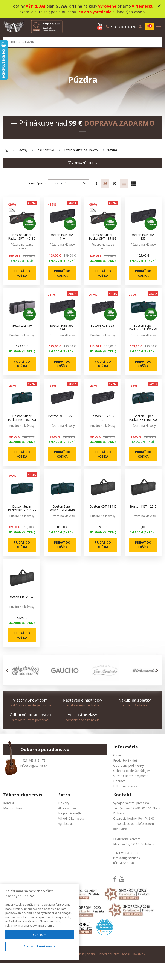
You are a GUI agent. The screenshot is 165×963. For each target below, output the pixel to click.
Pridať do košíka (22, 273)
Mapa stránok (13, 808)
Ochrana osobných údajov (131, 771)
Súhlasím (39, 941)
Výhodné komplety (71, 818)
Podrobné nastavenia (39, 952)
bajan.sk (139, 954)
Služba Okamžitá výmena (130, 776)
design (92, 954)
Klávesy (22, 150)
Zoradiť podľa (36, 183)
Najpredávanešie (70, 813)
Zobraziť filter (82, 163)
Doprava (119, 781)
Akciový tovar (67, 808)
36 (105, 183)
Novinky (63, 803)
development (109, 954)
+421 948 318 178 (33, 760)
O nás (117, 755)
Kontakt (8, 803)
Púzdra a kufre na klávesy (80, 150)
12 (95, 183)
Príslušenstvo (45, 150)
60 (114, 183)
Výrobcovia (65, 824)
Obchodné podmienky (128, 765)
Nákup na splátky (125, 786)
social (126, 954)
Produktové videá (125, 760)
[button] (8, 670)
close (159, 5)
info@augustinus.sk (33, 765)
